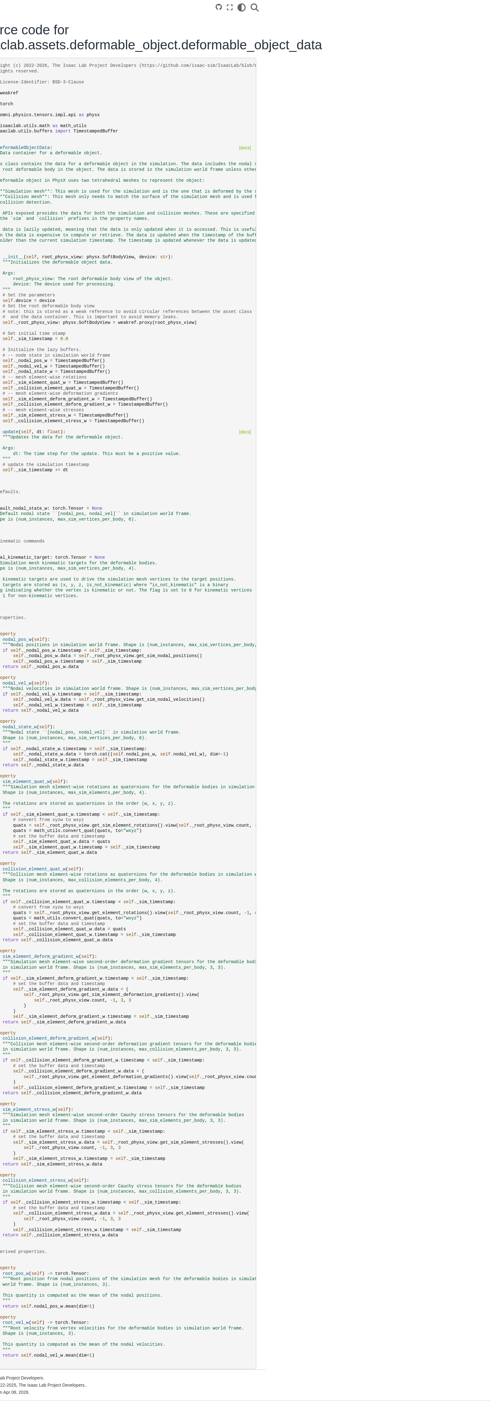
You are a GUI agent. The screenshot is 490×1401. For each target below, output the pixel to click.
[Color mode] (388, 7)
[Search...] (58, 108)
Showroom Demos (51, 314)
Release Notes (47, 627)
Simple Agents (47, 324)
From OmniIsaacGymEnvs (59, 515)
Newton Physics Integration (60, 436)
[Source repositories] (365, 7)
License (41, 647)
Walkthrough (45, 219)
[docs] (392, 147)
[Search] (401, 7)
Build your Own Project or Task (64, 209)
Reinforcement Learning (57, 294)
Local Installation (50, 143)
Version (71, 71)
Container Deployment (55, 153)
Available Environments (56, 285)
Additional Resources (54, 577)
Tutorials (41, 229)
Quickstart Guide (50, 199)
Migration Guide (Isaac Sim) (61, 607)
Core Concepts (48, 275)
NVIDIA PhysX (47, 703)
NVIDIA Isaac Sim (51, 693)
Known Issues (47, 617)
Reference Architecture (56, 173)
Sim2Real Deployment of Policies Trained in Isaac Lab (61, 476)
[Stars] (92, 92)
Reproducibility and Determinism (65, 400)
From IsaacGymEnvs (54, 505)
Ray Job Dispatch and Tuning (62, 390)
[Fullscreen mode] (376, 7)
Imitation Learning (51, 304)
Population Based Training (59, 370)
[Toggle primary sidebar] (123, 7)
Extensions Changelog (55, 637)
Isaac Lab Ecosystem (54, 133)
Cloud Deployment (51, 163)
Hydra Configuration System (61, 350)
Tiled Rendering (49, 380)
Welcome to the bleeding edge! (64, 426)
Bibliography (45, 657)
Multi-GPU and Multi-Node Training (68, 360)
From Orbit (44, 525)
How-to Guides (48, 238)
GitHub (40, 683)
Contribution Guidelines (56, 587)
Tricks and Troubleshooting (60, 597)
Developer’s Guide (51, 248)
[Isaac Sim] (59, 92)
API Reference (47, 551)
